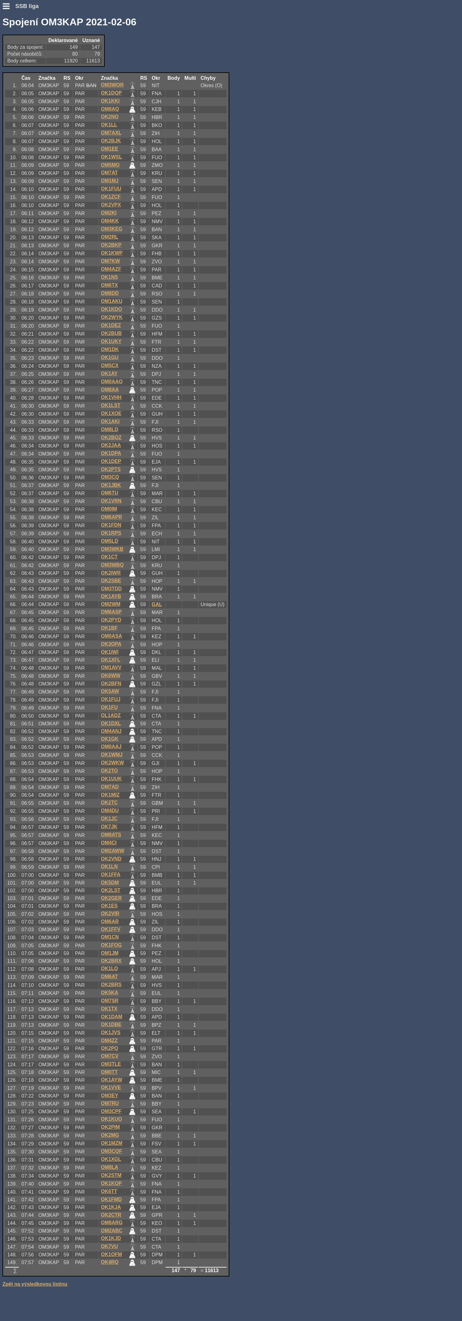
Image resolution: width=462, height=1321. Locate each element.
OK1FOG (111, 945)
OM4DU (110, 810)
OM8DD (110, 293)
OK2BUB (111, 333)
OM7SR (109, 1000)
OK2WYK (111, 317)
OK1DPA (111, 453)
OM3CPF (111, 1111)
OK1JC (109, 818)
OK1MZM (111, 1143)
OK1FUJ (110, 699)
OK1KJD (111, 1238)
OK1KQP (111, 1183)
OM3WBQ (112, 564)
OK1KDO (111, 309)
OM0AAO (111, 381)
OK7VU (109, 1246)
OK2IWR (111, 573)
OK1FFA (110, 874)
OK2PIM (110, 1127)
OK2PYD (111, 619)
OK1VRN (111, 500)
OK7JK (109, 826)
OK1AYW (111, 1079)
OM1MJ (109, 180)
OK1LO (109, 968)
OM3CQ (110, 477)
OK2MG (110, 1135)
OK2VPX (111, 204)
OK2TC (109, 802)
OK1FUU (111, 188)
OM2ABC (111, 1230)
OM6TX (109, 285)
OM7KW (110, 261)
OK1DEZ (111, 325)
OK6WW (110, 675)
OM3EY (109, 1095)
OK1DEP (111, 461)
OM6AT (109, 976)
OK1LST (110, 405)
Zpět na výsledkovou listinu (34, 1284)
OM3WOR (112, 84)
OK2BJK (111, 140)
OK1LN (109, 866)
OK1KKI (110, 101)
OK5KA (109, 992)
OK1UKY (111, 341)
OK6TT (109, 1191)
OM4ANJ (111, 731)
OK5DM (110, 882)
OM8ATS (111, 834)
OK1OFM (111, 1254)
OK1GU (109, 357)
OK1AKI (110, 421)
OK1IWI (109, 652)
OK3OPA (111, 644)
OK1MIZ (110, 794)
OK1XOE (111, 413)
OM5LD (109, 541)
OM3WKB (112, 549)
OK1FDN (111, 525)
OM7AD (110, 786)
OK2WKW (112, 762)
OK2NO (109, 116)
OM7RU (110, 1103)
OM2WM (110, 604)
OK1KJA (111, 1207)
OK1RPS (111, 533)
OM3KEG (111, 228)
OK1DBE (111, 1024)
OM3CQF (111, 1151)
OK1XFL (110, 659)
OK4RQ (109, 1262)
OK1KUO (111, 1119)
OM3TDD (111, 588)
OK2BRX (111, 960)
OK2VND (111, 858)
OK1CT (109, 556)
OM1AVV (111, 667)
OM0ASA (111, 636)
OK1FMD (111, 1199)
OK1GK (109, 738)
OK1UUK (111, 778)
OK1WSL (111, 156)
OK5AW (110, 691)
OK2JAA (111, 445)
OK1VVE (111, 1087)
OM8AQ (110, 109)
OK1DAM (111, 1016)
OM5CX (109, 365)
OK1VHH (111, 397)
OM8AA (110, 389)
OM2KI (109, 212)
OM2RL (109, 237)
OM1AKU (111, 301)
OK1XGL (111, 1159)
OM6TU (109, 492)
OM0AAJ (111, 746)
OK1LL (109, 124)
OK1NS (109, 277)
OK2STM (111, 1175)
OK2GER (111, 898)
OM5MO (110, 165)
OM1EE (109, 148)
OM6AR (110, 921)
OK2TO (109, 770)
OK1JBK (111, 485)
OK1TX (109, 1008)
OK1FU (109, 707)
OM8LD (109, 429)
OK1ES (109, 905)
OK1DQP (111, 93)
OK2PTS (111, 469)
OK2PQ (109, 1048)
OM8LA (109, 1167)
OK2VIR (110, 913)
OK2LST (110, 890)
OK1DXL (111, 723)
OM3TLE (111, 1064)
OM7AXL (111, 132)
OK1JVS (110, 1032)
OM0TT (109, 1072)
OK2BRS (111, 984)
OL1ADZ (111, 715)
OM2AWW (112, 850)
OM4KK (110, 220)
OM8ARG (111, 1222)
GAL (157, 604)
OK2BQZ (111, 437)
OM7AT (109, 172)
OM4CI (109, 842)
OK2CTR (111, 1214)
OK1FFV (110, 929)
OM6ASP (111, 611)
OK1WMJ (111, 754)
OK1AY (109, 373)
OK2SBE (111, 580)
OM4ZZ (109, 1040)
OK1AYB (111, 596)
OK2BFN (111, 683)
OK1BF (109, 628)
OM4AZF (111, 269)
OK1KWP (111, 253)
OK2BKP (111, 245)
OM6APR (111, 517)
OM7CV (109, 1056)
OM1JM (109, 953)
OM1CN (110, 937)
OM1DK (110, 349)
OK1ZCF (111, 196)
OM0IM (109, 509)
